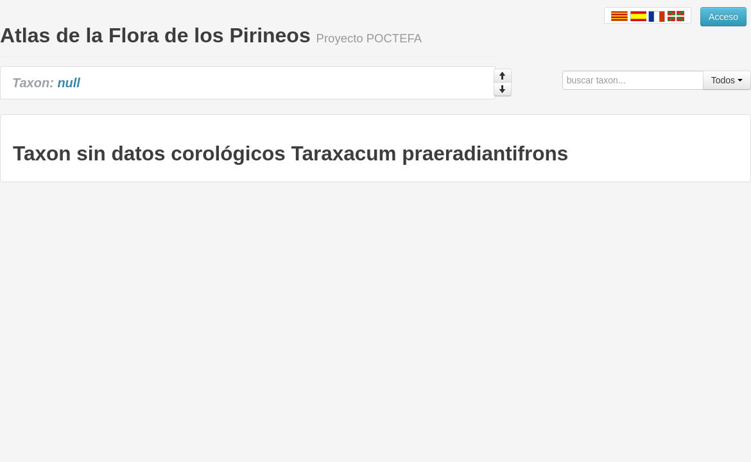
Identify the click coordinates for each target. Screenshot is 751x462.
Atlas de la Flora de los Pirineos (155, 35)
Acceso (723, 17)
